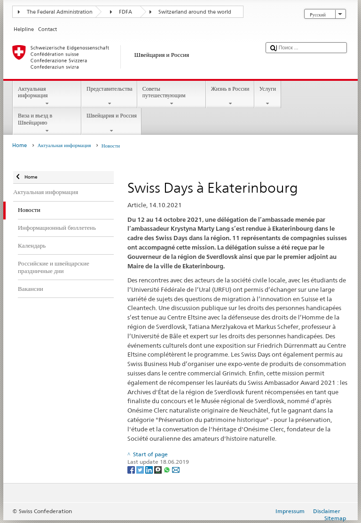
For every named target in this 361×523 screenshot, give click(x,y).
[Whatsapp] (167, 469)
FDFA (125, 12)
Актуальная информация (47, 96)
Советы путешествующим (171, 96)
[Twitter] (140, 469)
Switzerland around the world (194, 12)
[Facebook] (131, 469)
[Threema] (158, 469)
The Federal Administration (60, 12)
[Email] (176, 469)
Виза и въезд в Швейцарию (47, 123)
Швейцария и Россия (111, 123)
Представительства (109, 96)
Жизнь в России (230, 96)
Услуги (268, 96)
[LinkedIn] (149, 469)
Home (19, 145)
